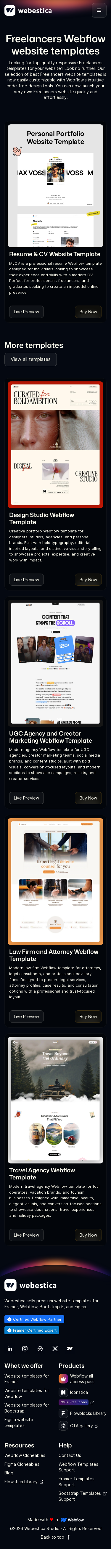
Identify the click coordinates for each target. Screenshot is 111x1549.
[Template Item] (55, 185)
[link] (54, 253)
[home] (28, 10)
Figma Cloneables (21, 1464)
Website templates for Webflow (26, 1393)
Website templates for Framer (26, 1378)
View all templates (31, 359)
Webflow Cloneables (24, 1455)
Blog (8, 1472)
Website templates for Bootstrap (26, 1407)
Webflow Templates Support (78, 1467)
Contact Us (70, 1455)
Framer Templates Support (76, 1481)
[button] (99, 10)
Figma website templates (18, 1422)
